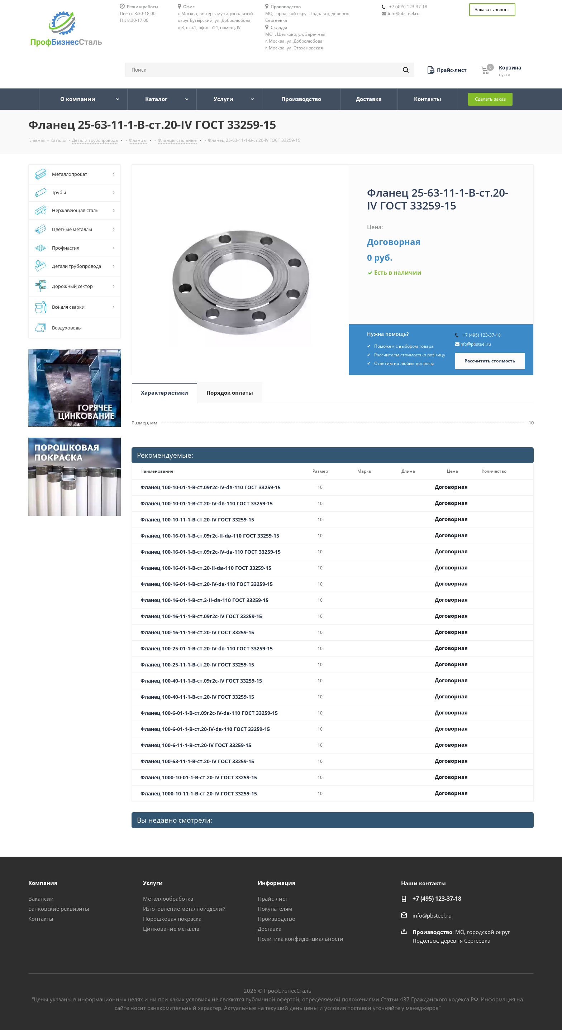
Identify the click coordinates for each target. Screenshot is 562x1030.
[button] (447, 70)
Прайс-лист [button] (272, 898)
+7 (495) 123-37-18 (408, 7)
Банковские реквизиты (58, 908)
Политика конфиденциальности (300, 938)
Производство (276, 918)
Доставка (269, 928)
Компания (42, 882)
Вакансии (41, 898)
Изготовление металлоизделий (184, 908)
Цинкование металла (171, 928)
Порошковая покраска (172, 918)
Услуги (153, 882)
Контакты (40, 918)
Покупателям (275, 908)
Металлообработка (168, 898)
